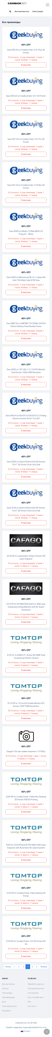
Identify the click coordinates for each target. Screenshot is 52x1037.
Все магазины (8, 984)
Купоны (5, 988)
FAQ (29, 1002)
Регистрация (37, 11)
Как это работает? (36, 997)
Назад (8, 967)
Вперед (44, 967)
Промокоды (7, 993)
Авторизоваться (22, 11)
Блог (4, 1002)
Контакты (32, 1006)
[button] (10, 11)
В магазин (26, 65)
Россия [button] (25, 1031)
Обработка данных (36, 984)
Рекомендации (8, 997)
